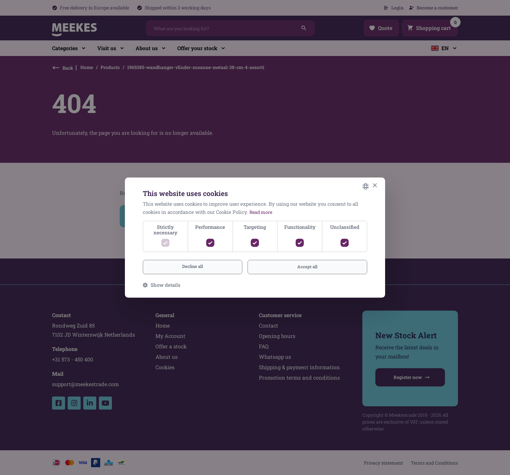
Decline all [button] (192, 266)
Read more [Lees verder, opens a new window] (261, 211)
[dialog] (255, 237)
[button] (162, 285)
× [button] (374, 185)
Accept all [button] (307, 267)
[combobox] (365, 185)
